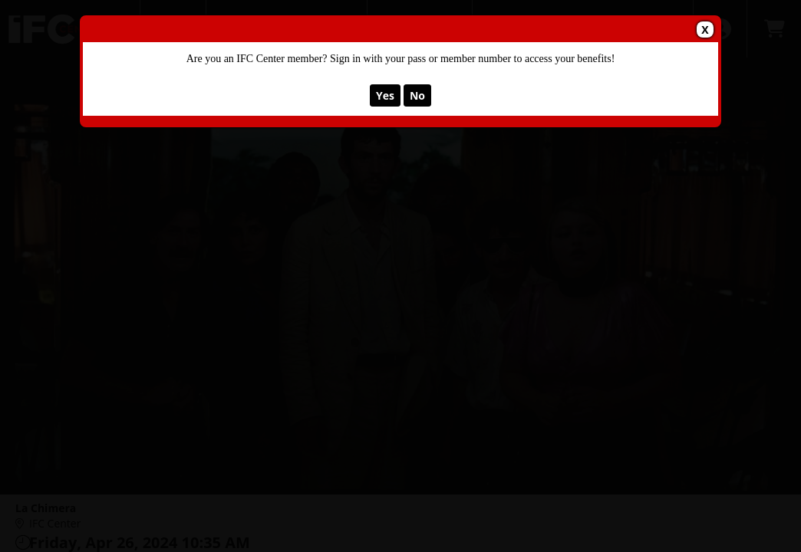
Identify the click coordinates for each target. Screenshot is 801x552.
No (417, 95)
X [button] (704, 29)
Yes (385, 95)
